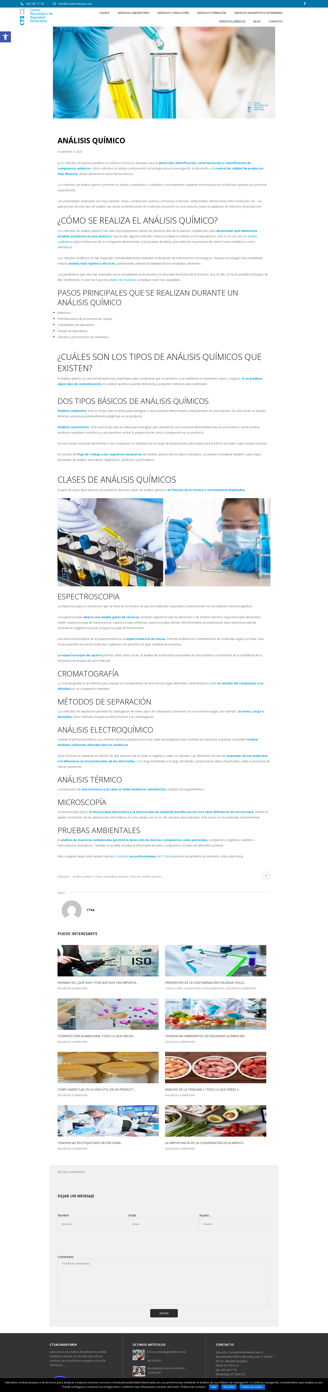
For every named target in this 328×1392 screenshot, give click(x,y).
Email (132, 1215)
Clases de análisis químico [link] (111, 876)
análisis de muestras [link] (122, 280)
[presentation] (89, 1242)
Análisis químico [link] (83, 876)
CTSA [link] (165, 856)
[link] (5, 36)
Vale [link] (213, 1387)
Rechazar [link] (229, 1387)
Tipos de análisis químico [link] (146, 876)
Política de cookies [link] (252, 1387)
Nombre (63, 1215)
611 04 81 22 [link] (231, 1365)
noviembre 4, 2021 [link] (70, 152)
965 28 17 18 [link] (228, 1370)
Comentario (66, 1257)
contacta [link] (122, 856)
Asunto (204, 1215)
